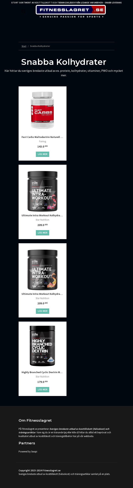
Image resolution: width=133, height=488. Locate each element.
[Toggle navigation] (23, 11)
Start (24, 46)
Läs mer (42, 154)
